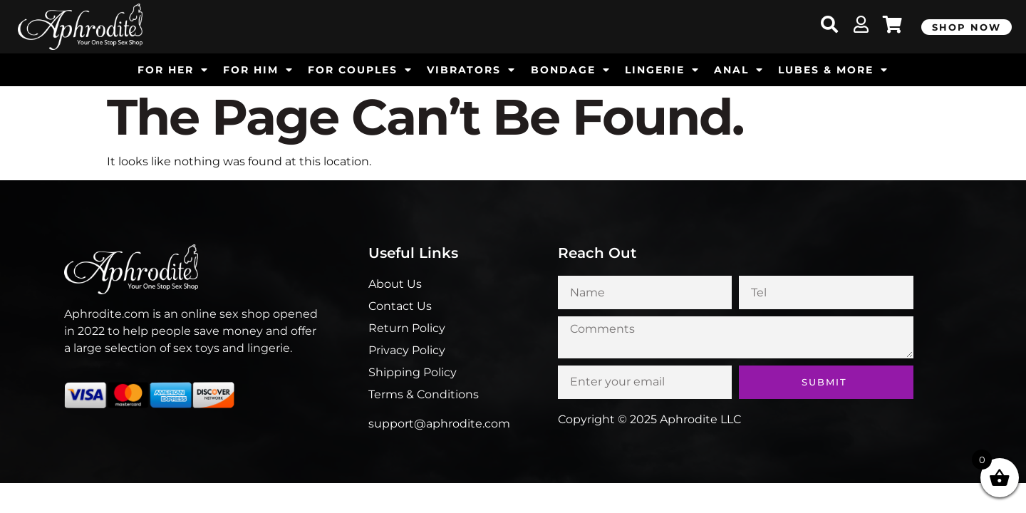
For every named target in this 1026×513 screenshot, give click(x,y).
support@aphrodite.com (439, 423)
